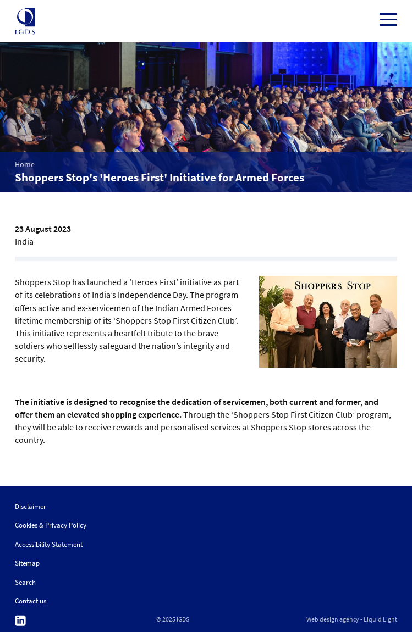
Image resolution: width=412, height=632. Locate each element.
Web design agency (332, 619)
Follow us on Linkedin (20, 621)
